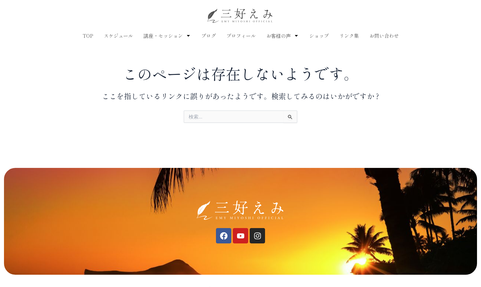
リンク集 (349, 35)
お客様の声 (282, 36)
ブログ (208, 35)
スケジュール (118, 35)
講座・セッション (167, 36)
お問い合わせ (384, 35)
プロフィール (241, 35)
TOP (88, 35)
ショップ (319, 35)
